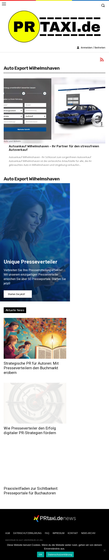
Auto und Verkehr (12, 141)
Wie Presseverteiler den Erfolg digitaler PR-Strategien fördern (30, 430)
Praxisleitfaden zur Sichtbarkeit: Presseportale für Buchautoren (31, 490)
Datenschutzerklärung (60, 554)
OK (40, 554)
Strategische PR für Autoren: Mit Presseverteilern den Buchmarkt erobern (31, 368)
